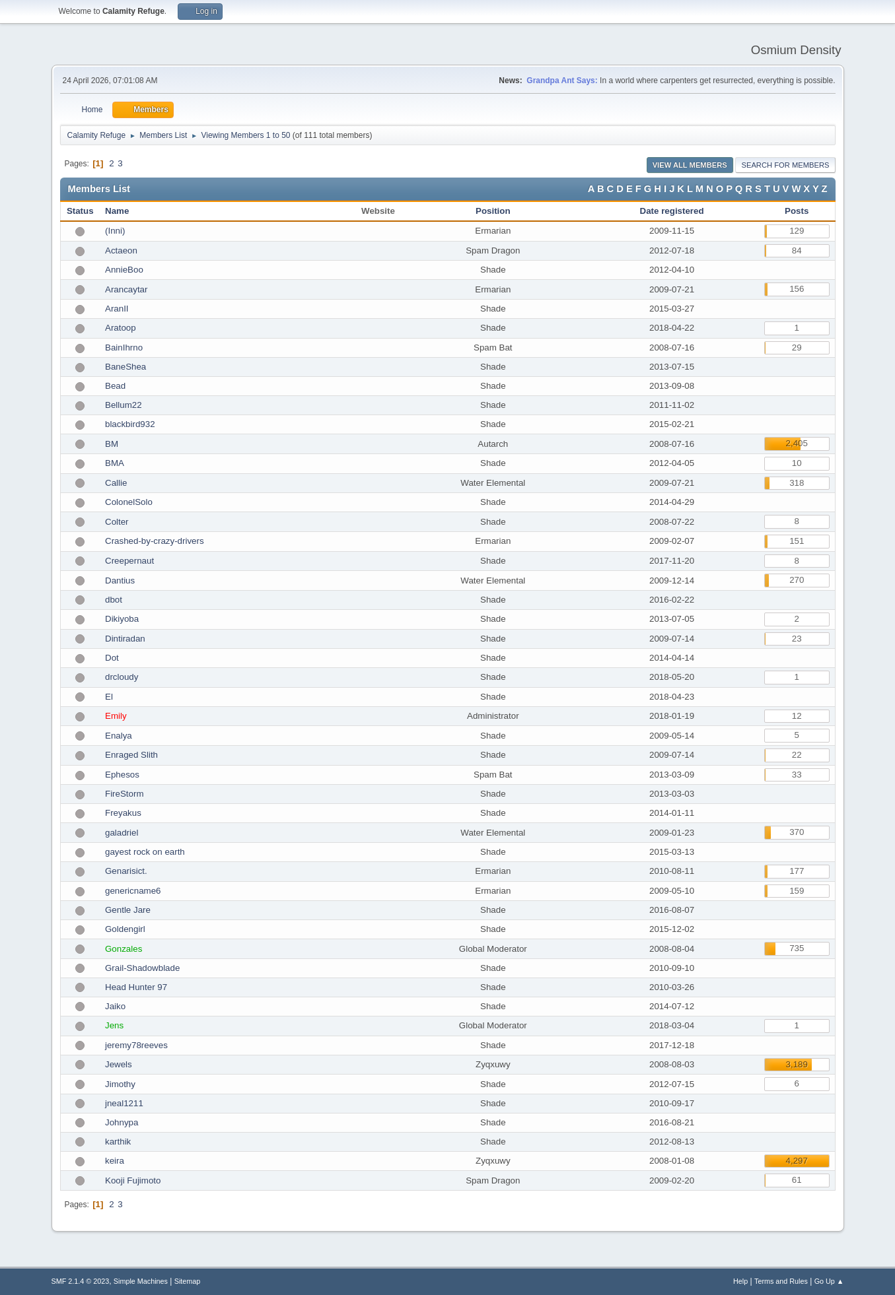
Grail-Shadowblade (142, 968)
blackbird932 (130, 424)
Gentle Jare (128, 910)
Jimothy (120, 1084)
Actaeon (121, 250)
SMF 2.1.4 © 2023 (81, 1281)
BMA (114, 463)
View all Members (690, 165)
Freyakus (123, 813)
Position (493, 211)
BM (111, 444)
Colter (117, 522)
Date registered (672, 211)
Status (80, 211)
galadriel (121, 833)
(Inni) (115, 231)
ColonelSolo (129, 502)
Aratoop (120, 328)
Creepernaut (129, 561)
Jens (114, 1025)
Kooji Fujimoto (133, 1180)
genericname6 (133, 891)
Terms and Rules (781, 1281)
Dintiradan (125, 639)
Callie (116, 483)
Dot (112, 658)
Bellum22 (123, 405)
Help (740, 1281)
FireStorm (124, 794)
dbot (113, 600)
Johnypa (121, 1122)
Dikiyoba (122, 619)
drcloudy (121, 677)
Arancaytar (126, 289)
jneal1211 (124, 1103)
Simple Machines (141, 1281)
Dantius (120, 580)
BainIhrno (124, 347)
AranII (117, 309)
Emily (116, 716)
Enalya (118, 736)
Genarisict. (126, 871)
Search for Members (785, 165)
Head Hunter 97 (136, 987)
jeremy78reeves (136, 1045)
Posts (796, 211)
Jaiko (115, 1006)
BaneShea (125, 367)
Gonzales (123, 949)
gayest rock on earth (145, 852)
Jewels (118, 1064)
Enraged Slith (131, 755)
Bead (115, 386)
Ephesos (122, 775)
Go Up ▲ (829, 1281)
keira (114, 1161)
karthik (118, 1141)
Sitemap (187, 1281)
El (109, 697)
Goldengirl (125, 929)
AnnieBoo (124, 270)
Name (117, 211)
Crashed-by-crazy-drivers (154, 541)
